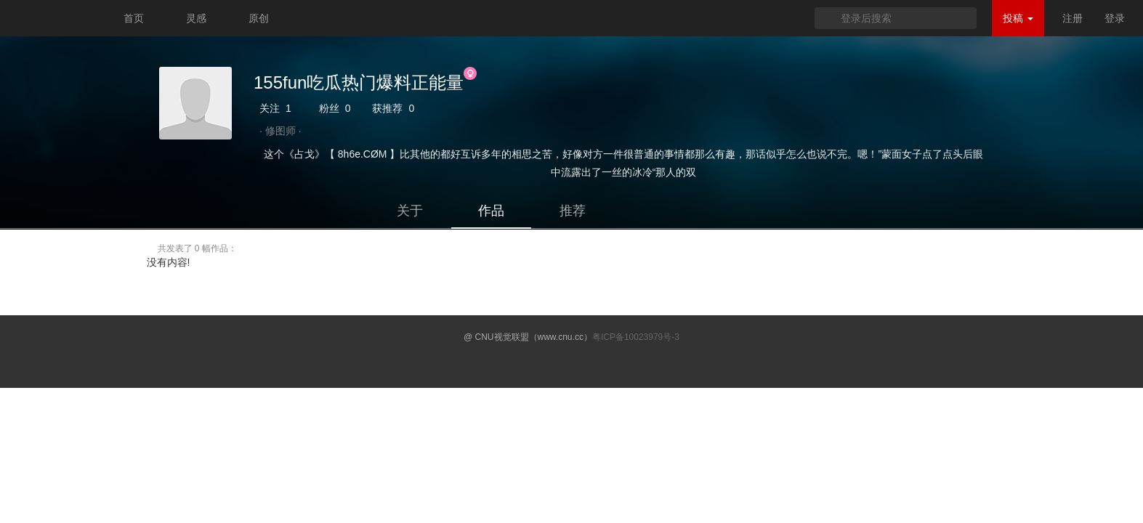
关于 (410, 210)
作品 (491, 210)
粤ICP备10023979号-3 (635, 337)
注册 (1072, 18)
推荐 (573, 210)
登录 (1114, 18)
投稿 (1018, 18)
